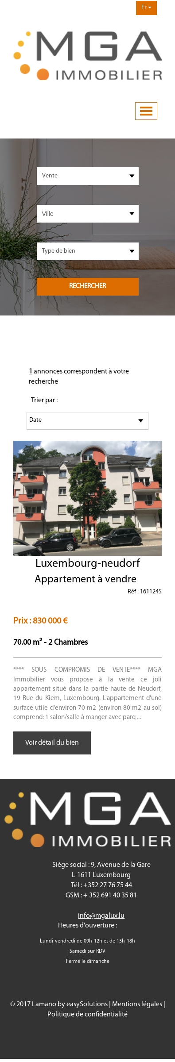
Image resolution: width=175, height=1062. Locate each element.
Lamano (44, 1004)
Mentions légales (137, 1004)
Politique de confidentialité (87, 1014)
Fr (146, 7)
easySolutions (87, 1004)
